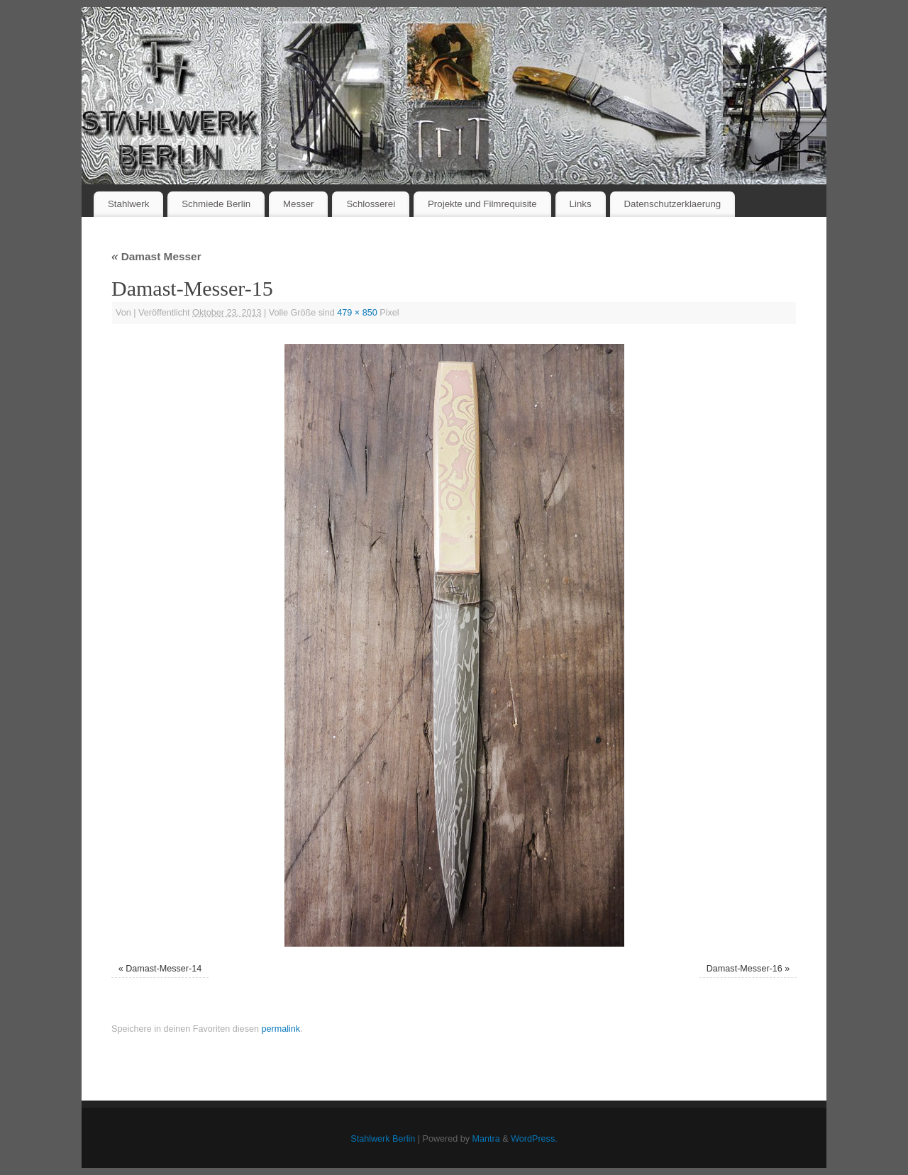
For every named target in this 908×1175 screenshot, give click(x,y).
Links (581, 204)
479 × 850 (357, 313)
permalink (280, 1029)
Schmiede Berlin (216, 204)
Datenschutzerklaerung (672, 204)
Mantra (486, 1139)
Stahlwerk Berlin (382, 1139)
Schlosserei (370, 204)
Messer (298, 204)
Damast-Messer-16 (744, 969)
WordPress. (534, 1139)
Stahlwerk (128, 204)
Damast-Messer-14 (163, 969)
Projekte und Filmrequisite (482, 204)
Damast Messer (156, 256)
